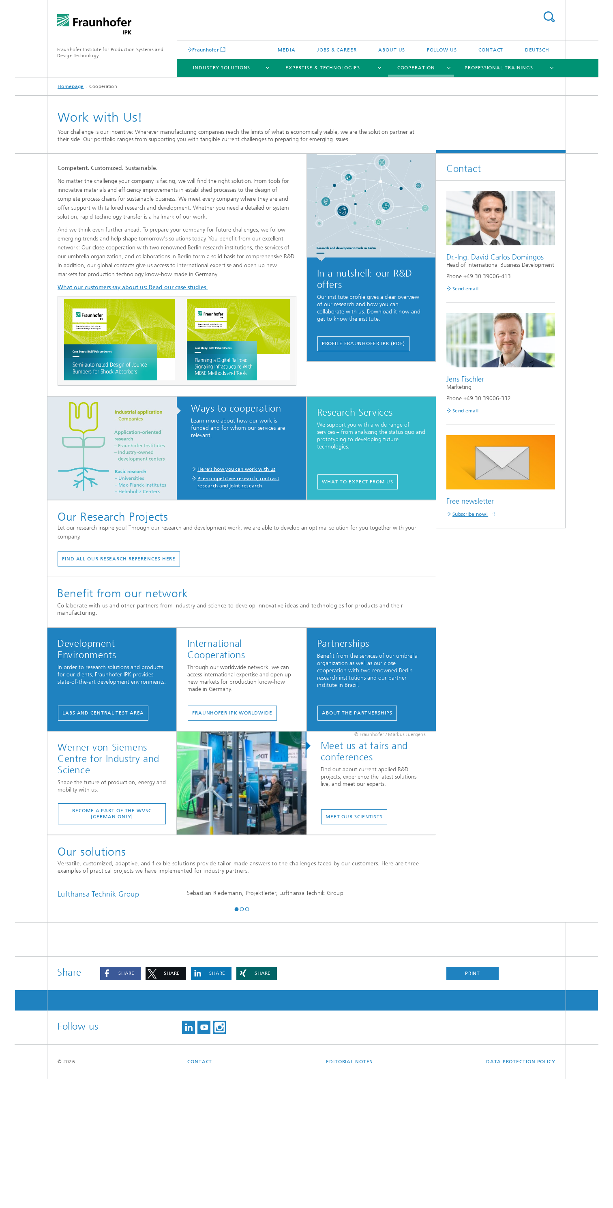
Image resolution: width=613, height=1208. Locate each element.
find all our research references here (119, 559)
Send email (465, 289)
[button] (236, 1038)
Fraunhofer (205, 49)
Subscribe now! (470, 514)
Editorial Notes (349, 1191)
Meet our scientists (354, 817)
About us (391, 50)
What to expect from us (357, 482)
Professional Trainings (499, 68)
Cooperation (416, 68)
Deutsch (537, 50)
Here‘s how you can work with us (236, 469)
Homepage (71, 86)
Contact (490, 50)
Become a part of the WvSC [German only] (112, 814)
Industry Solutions (221, 68)
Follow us (442, 50)
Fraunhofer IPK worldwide (232, 713)
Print (472, 1102)
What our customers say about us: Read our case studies (133, 287)
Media (287, 50)
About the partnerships (357, 713)
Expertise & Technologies (322, 68)
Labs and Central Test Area (103, 713)
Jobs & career (337, 50)
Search (548, 17)
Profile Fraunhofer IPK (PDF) (363, 343)
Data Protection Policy (520, 1191)
